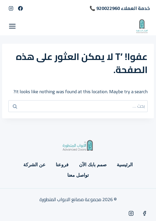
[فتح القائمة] (12, 26)
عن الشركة (34, 165)
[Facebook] (20, 8)
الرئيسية (125, 165)
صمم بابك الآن (93, 165)
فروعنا (62, 165)
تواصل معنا (78, 175)
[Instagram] (11, 8)
